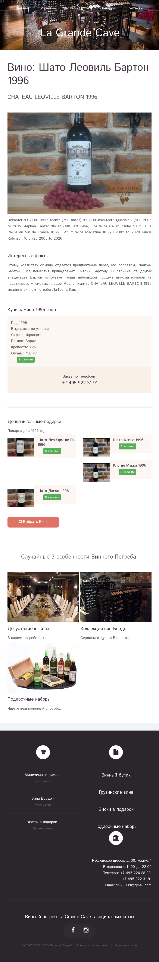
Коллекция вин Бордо (103, 628)
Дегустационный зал (29, 628)
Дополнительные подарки (34, 421)
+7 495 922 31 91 (137, 879)
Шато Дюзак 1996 (53, 491)
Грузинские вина (116, 792)
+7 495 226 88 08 (135, 873)
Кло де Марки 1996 (129, 465)
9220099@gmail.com (134, 885)
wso (134, 945)
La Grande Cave (80, 33)
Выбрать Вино (33, 522)
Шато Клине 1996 (128, 440)
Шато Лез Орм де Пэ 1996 (56, 442)
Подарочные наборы (29, 699)
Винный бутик (116, 775)
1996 (23, 323)
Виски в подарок (116, 809)
